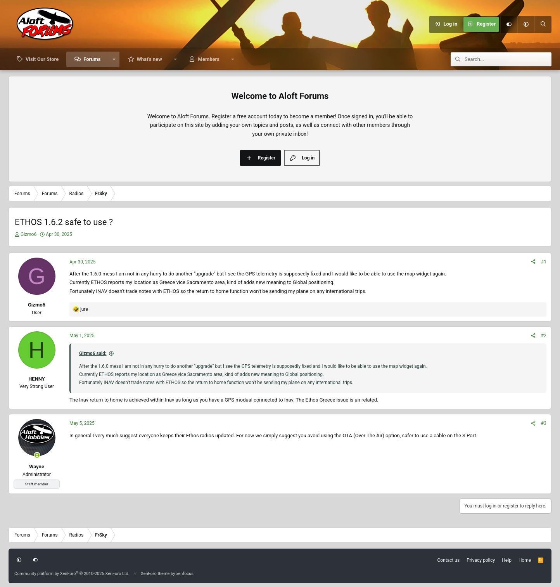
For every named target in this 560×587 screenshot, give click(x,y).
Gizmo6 (28, 234)
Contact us (448, 560)
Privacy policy (481, 560)
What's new (149, 59)
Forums (91, 59)
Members (209, 59)
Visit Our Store (42, 59)
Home (525, 560)
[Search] (542, 24)
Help (507, 560)
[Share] (533, 262)
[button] (525, 24)
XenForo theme (155, 573)
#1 (543, 262)
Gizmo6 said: (92, 353)
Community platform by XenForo (72, 573)
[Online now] (37, 455)
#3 (543, 423)
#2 (543, 335)
